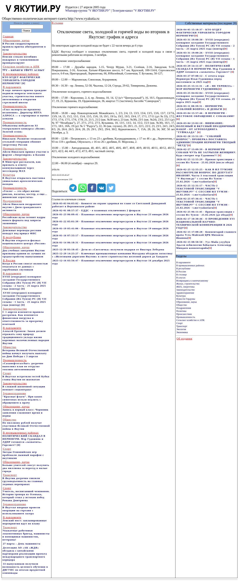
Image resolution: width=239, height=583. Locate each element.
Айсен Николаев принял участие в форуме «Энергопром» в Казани (25, 151)
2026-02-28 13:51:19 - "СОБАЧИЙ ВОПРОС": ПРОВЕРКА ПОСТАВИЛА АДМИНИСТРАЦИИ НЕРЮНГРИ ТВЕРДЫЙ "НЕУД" (206, 141)
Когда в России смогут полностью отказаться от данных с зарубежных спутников (25, 265)
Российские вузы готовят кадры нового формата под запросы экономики (23, 219)
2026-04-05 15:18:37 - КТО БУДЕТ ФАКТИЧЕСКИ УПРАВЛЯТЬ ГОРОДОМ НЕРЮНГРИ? (203, 32)
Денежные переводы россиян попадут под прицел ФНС (21, 230)
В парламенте (183, 262)
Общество (181, 304)
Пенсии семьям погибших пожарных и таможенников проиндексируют (20, 58)
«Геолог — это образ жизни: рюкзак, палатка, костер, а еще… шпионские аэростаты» (24, 193)
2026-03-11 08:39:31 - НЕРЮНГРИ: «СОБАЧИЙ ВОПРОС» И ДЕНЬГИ (199, 107)
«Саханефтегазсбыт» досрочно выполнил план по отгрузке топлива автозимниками (22, 365)
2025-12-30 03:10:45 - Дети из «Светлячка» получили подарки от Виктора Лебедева (108, 249)
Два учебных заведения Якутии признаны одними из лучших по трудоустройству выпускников (23, 252)
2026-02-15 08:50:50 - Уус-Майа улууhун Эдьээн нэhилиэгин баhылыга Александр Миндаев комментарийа (203, 244)
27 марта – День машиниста (21, 543)
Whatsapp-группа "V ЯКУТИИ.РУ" (87, 10)
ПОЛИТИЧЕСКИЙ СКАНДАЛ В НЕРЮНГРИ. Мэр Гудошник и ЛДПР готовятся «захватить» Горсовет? (23, 438)
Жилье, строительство (188, 283)
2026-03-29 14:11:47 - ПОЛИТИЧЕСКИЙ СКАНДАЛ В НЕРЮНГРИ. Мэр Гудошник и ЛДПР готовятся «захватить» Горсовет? (205, 68)
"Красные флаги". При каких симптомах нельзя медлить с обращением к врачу (22, 398)
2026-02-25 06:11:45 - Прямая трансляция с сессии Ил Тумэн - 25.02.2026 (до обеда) (205, 213)
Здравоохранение (185, 292)
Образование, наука (186, 301)
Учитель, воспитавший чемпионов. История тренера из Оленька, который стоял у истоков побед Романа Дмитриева (26, 494)
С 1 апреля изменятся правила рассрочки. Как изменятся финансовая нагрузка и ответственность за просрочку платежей (23, 316)
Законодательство (185, 289)
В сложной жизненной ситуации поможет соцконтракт (23, 386)
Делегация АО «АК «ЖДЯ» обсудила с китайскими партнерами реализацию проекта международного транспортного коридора (24, 553)
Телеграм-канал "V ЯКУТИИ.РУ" (134, 10)
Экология (181, 329)
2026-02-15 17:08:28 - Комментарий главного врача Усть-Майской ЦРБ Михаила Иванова (206, 234)
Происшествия (184, 314)
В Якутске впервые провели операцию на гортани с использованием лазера (21, 509)
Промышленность (185, 317)
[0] (23, 83)
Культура (181, 295)
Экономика (182, 332)
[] (196, 35)
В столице (181, 274)
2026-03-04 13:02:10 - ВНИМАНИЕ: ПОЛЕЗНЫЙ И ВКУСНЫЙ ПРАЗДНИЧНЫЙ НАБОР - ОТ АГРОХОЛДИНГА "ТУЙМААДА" (205, 128)
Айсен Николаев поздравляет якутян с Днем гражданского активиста (22, 206)
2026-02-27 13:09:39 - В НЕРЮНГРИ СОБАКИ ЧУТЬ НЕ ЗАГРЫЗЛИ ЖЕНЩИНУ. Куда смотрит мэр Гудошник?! (206, 152)
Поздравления (183, 307)
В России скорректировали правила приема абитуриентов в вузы (24, 45)
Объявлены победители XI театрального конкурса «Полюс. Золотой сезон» (24, 127)
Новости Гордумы (185, 298)
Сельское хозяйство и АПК (190, 320)
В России (181, 271)
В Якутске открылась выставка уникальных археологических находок (23, 179)
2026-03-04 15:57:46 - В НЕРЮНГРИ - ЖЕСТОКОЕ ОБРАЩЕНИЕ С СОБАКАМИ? (205, 114)
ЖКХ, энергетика (185, 286)
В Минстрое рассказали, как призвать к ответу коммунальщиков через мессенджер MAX (21, 164)
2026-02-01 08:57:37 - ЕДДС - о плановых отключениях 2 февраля (97, 210)
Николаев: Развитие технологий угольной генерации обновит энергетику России (24, 140)
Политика (181, 311)
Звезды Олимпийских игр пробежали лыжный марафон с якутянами (23, 453)
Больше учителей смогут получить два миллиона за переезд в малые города (25, 467)
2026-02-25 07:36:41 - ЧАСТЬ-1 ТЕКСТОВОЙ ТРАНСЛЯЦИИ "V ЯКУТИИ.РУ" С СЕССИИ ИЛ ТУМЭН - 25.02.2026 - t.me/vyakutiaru (203, 203)
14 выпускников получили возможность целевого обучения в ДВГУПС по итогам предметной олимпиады (25, 568)
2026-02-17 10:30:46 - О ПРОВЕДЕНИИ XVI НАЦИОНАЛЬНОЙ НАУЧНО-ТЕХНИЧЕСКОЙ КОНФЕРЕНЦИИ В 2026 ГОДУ (205, 223)
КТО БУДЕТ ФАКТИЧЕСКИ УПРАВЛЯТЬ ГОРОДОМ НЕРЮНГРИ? (21, 79)
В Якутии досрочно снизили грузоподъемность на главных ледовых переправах (22, 480)
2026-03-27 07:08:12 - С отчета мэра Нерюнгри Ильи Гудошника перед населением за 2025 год (200, 78)
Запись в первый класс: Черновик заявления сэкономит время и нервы (25, 411)
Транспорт (181, 326)
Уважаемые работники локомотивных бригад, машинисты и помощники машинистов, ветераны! (26, 533)
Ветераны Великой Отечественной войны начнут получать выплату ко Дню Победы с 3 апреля (25, 352)
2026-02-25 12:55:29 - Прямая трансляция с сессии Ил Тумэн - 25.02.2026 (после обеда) (205, 161)
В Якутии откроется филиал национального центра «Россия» (24, 240)
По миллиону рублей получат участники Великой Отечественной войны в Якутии (26, 424)
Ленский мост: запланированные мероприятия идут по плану (24, 520)
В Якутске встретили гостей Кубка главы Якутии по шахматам (25, 376)
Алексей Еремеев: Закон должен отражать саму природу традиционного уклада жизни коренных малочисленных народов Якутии (25, 336)
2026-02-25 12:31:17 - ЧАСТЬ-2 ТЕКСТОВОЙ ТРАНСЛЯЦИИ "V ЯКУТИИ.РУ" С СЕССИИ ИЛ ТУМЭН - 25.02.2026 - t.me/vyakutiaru (203, 190)
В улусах (181, 277)
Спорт (179, 323)
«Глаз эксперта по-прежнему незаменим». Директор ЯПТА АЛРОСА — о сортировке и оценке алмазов (25, 112)
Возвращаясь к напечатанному (192, 280)
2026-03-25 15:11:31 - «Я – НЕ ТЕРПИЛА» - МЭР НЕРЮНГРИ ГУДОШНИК (205, 87)
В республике (183, 268)
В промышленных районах (190, 265)
